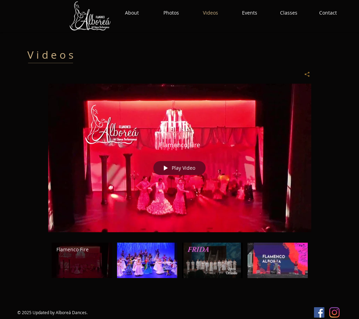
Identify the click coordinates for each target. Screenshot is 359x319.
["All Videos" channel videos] (180, 269)
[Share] (304, 74)
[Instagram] (334, 312)
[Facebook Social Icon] (319, 312)
